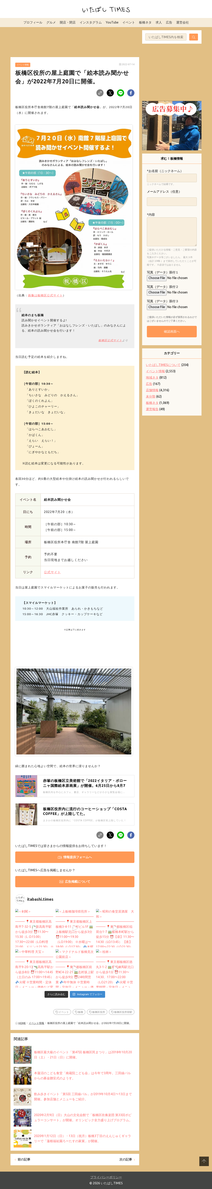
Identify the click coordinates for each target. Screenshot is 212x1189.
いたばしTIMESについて (163, 365)
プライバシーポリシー (106, 1177)
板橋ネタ (145, 22)
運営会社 (182, 22)
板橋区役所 (98, 1012)
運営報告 (152, 409)
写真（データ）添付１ (163, 272)
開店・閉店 (68, 22)
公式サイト (52, 572)
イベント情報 (23, 65)
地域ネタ (152, 377)
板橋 (80, 1012)
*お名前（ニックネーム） (165, 171)
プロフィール (32, 22)
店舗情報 (152, 390)
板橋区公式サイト (110, 340)
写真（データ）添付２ (163, 287)
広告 (169, 22)
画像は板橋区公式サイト (45, 295)
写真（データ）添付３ (163, 301)
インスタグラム (91, 22)
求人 (159, 22)
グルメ (51, 22)
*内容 (151, 214)
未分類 (150, 396)
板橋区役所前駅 (123, 1012)
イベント (128, 22)
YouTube (112, 22)
